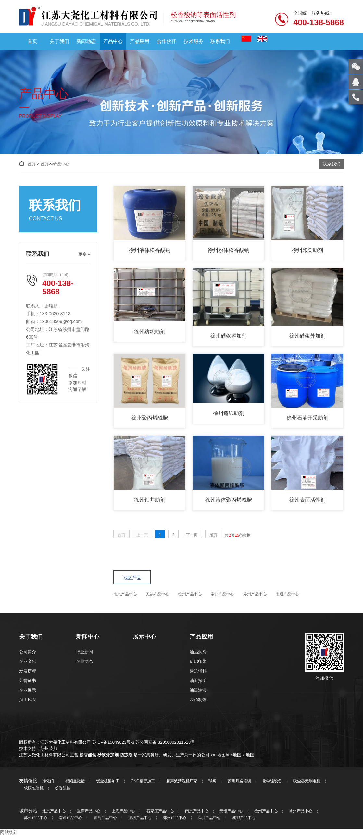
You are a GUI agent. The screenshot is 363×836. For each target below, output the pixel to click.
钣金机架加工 (107, 781)
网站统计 (9, 832)
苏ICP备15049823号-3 (113, 742)
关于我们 (59, 41)
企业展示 (27, 690)
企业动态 (84, 661)
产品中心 (113, 41)
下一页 (192, 535)
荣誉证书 (27, 680)
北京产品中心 (54, 811)
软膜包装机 (34, 788)
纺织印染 (198, 661)
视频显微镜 (75, 781)
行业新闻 (84, 651)
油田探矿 (198, 680)
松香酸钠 (88, 754)
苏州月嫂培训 (239, 781)
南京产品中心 (125, 594)
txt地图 (247, 754)
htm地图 (233, 754)
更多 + (84, 254)
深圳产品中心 (209, 817)
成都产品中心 (244, 817)
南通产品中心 (287, 594)
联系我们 (220, 41)
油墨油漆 (198, 690)
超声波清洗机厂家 (181, 781)
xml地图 (218, 754)
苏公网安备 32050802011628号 (165, 742)
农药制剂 (198, 699)
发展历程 (27, 671)
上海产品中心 (123, 811)
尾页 (213, 535)
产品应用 (139, 41)
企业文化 (27, 661)
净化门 (48, 781)
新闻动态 (86, 41)
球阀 (212, 781)
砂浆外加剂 (108, 754)
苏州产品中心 (255, 594)
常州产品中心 (222, 594)
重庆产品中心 (88, 811)
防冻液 (126, 754)
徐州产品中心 (190, 594)
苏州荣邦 (48, 748)
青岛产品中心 (105, 817)
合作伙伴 (166, 41)
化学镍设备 (272, 781)
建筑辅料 (198, 671)
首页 (32, 41)
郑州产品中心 (174, 817)
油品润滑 (198, 651)
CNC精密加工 (143, 781)
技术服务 (193, 41)
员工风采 (27, 699)
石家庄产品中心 (160, 811)
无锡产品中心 (157, 594)
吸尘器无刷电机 (306, 781)
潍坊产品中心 (140, 817)
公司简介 (27, 651)
